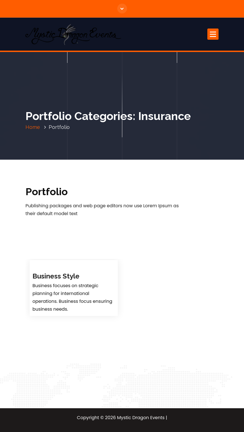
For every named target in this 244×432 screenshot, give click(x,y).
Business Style (55, 276)
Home (32, 127)
